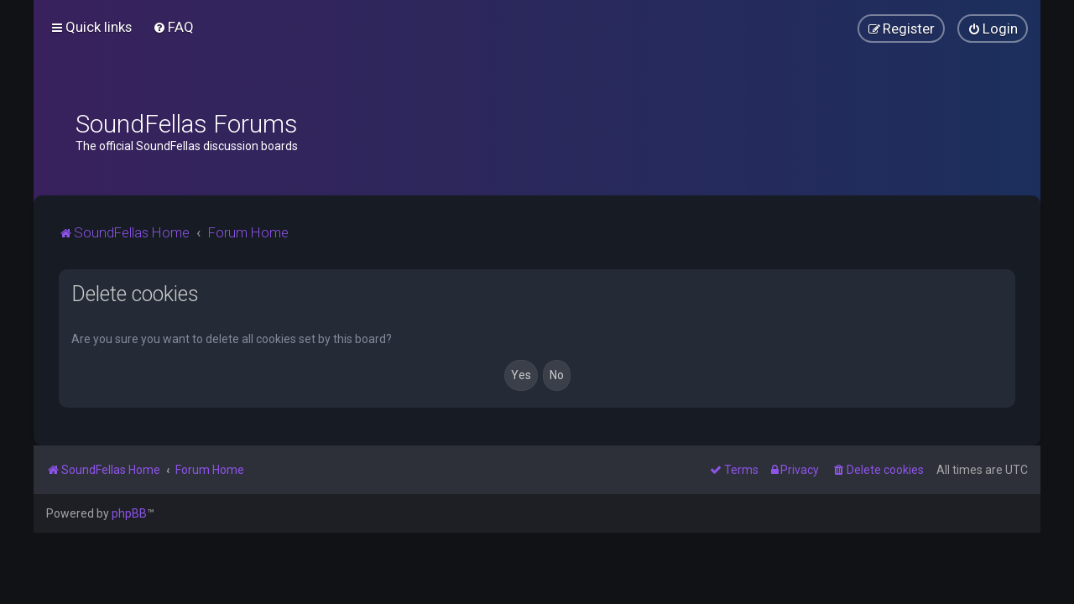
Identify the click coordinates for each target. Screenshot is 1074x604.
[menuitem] (173, 26)
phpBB (129, 513)
